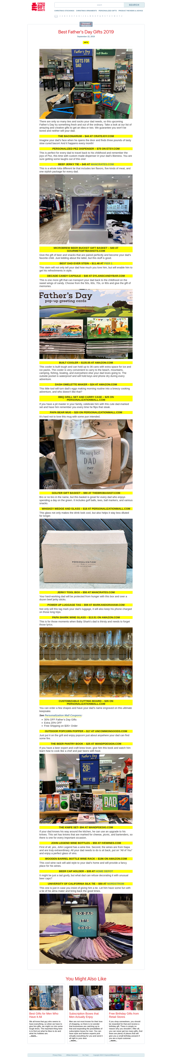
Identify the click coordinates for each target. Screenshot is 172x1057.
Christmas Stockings (64, 11)
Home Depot (104, 871)
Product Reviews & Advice (131, 11)
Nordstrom (115, 883)
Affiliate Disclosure (72, 1055)
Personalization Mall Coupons (63, 715)
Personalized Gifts (108, 11)
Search (134, 5)
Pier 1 (108, 263)
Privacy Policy (57, 1055)
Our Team (85, 1055)
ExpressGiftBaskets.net (112, 1055)
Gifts (86, 42)
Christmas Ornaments (86, 11)
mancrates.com (102, 164)
